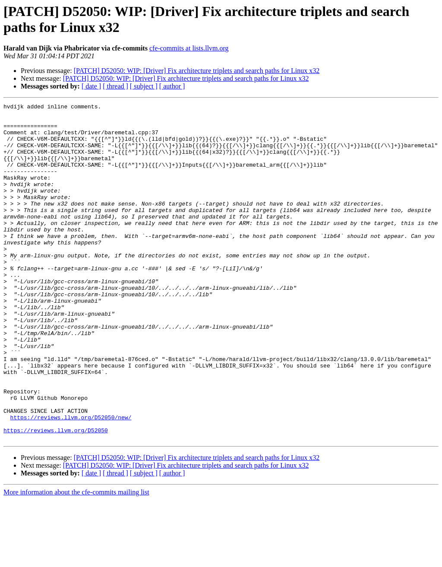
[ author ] (172, 86)
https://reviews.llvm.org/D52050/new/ (71, 481)
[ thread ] (115, 86)
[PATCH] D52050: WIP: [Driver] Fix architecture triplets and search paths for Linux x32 (197, 70)
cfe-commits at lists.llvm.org (189, 48)
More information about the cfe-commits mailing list (76, 559)
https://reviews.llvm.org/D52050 (55, 496)
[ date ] (91, 86)
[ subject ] (144, 86)
